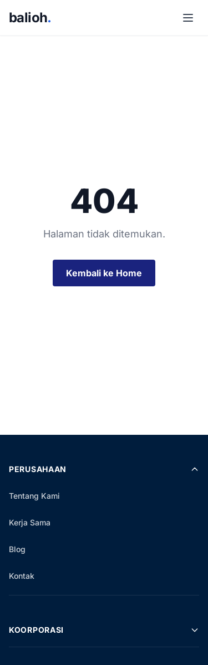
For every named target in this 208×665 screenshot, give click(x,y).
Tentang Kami (34, 495)
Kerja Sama (29, 522)
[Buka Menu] (188, 18)
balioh (30, 17)
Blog (17, 549)
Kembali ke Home (104, 273)
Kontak (21, 575)
